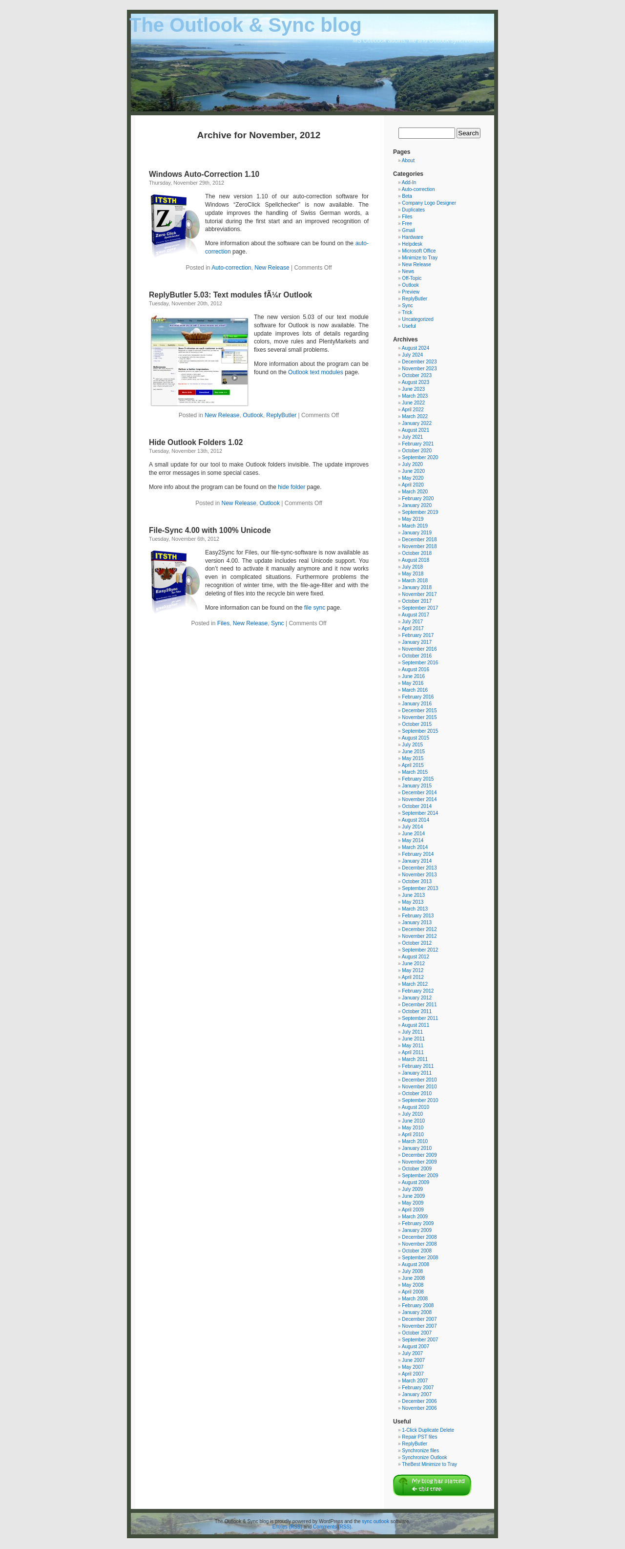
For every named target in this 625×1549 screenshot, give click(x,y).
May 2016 (412, 683)
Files (223, 623)
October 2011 (417, 1011)
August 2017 (415, 614)
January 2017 (417, 642)
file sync (314, 607)
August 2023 (415, 382)
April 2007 (413, 1374)
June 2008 (413, 1278)
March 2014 (415, 847)
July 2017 (412, 621)
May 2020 (412, 478)
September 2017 (420, 608)
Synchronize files (420, 1450)
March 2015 (415, 772)
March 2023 (415, 396)
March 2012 (415, 984)
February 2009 (418, 1223)
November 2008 (419, 1244)
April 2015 (413, 765)
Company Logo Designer (429, 203)
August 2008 (415, 1264)
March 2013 (415, 909)
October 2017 (417, 601)
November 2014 (419, 799)
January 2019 (417, 532)
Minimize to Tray (420, 257)
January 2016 (417, 703)
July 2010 (412, 1114)
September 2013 (420, 888)
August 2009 (415, 1182)
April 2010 (413, 1134)
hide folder (291, 487)
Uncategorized (417, 319)
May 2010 (412, 1127)
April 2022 (413, 409)
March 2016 (415, 690)
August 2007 (415, 1346)
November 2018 (419, 546)
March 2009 (415, 1216)
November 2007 (419, 1326)
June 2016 (413, 676)
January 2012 (417, 997)
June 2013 (413, 895)
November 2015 (419, 717)
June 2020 (413, 471)
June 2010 (413, 1121)
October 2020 (417, 450)
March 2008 (415, 1298)
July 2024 (412, 355)
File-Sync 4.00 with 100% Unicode (210, 530)
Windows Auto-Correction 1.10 (204, 174)
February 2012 (418, 991)
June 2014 (413, 833)
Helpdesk (412, 244)
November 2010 (419, 1086)
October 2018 (417, 553)
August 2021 (415, 430)
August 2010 (415, 1107)
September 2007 (420, 1339)
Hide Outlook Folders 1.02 (196, 442)
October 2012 (417, 943)
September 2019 (420, 512)
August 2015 (415, 738)
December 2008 (419, 1237)
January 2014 (417, 861)
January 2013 (417, 922)
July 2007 (412, 1353)
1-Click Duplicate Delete (428, 1430)
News (408, 271)
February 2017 (418, 635)
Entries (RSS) (287, 1526)
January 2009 (417, 1230)
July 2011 (412, 1032)
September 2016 (420, 662)
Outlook (253, 415)
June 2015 (413, 751)
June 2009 (413, 1196)
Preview (410, 292)
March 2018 (415, 580)
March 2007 (415, 1380)
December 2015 (419, 710)
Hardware (412, 237)
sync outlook (375, 1521)
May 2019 (412, 519)
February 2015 (418, 779)
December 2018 (419, 539)
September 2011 (420, 1018)
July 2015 (412, 744)
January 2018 (417, 587)
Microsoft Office (419, 251)
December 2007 (419, 1319)
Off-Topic (411, 278)
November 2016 (419, 649)
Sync (277, 623)
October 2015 (417, 724)
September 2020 (420, 457)
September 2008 (420, 1257)
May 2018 (412, 573)
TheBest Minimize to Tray (429, 1464)
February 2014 (418, 854)
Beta (407, 196)
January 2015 (417, 785)
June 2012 (413, 963)
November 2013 (419, 874)
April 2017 (413, 628)
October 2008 (417, 1250)
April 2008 (413, 1291)
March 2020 (415, 491)
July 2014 (412, 826)
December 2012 (419, 929)
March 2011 (415, 1059)
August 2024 (415, 348)
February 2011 (418, 1066)
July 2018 (412, 567)
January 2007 (417, 1394)
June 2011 (413, 1038)
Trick (407, 312)
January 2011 (417, 1073)
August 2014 (415, 820)
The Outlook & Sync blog (245, 25)
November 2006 (419, 1408)
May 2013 (412, 902)
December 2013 (419, 867)
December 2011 (419, 1004)
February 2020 (418, 498)
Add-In (409, 182)
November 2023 (419, 368)
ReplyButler (281, 415)
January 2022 (417, 423)
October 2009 (417, 1168)
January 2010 (417, 1148)
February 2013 (418, 915)
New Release (271, 267)
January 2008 (417, 1312)
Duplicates (413, 209)
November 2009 (419, 1162)
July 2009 (412, 1189)
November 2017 (419, 594)
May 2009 (412, 1203)
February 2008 (418, 1305)
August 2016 (415, 669)
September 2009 (420, 1175)
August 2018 (415, 560)
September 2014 (420, 813)
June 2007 (413, 1360)
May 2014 (412, 840)
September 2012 (420, 950)
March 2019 (415, 526)
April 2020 (413, 485)
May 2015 (412, 758)
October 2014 (417, 806)
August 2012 (415, 956)
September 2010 (420, 1100)
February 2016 (418, 697)
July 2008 (412, 1271)
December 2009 (419, 1155)
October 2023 (417, 375)
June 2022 (413, 402)
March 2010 (415, 1141)
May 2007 (412, 1367)
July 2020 (412, 464)
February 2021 (418, 443)
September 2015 (420, 731)
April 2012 (413, 977)
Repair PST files (419, 1437)
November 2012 (419, 936)
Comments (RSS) (332, 1526)
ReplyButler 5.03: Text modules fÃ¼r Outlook (230, 295)
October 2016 (417, 655)
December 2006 (419, 1401)
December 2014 (419, 792)
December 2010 (419, 1079)
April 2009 (413, 1209)
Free (407, 223)
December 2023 (419, 361)
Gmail (408, 230)
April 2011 (413, 1052)
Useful (409, 326)
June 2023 (413, 389)
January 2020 (417, 505)
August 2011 (415, 1025)
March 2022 (415, 416)
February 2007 (418, 1387)
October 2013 (417, 881)
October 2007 (417, 1333)
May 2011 (412, 1045)
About (408, 160)
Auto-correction (231, 267)
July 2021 (412, 437)
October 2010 (417, 1093)
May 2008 (412, 1285)
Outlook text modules (315, 372)
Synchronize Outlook (424, 1457)
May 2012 (412, 970)
